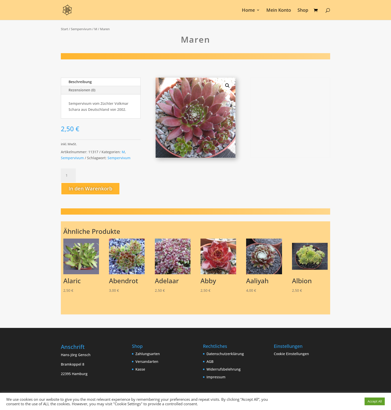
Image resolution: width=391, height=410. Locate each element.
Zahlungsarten (147, 353)
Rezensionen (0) (82, 90)
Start (64, 29)
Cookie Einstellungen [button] (291, 353)
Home (248, 10)
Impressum (215, 377)
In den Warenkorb (90, 188)
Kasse (140, 369)
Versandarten (146, 361)
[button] (227, 85)
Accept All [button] (375, 401)
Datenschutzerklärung (225, 353)
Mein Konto (278, 10)
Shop (302, 10)
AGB (209, 361)
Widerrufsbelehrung (223, 369)
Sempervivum (81, 29)
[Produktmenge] (68, 175)
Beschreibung (80, 81)
